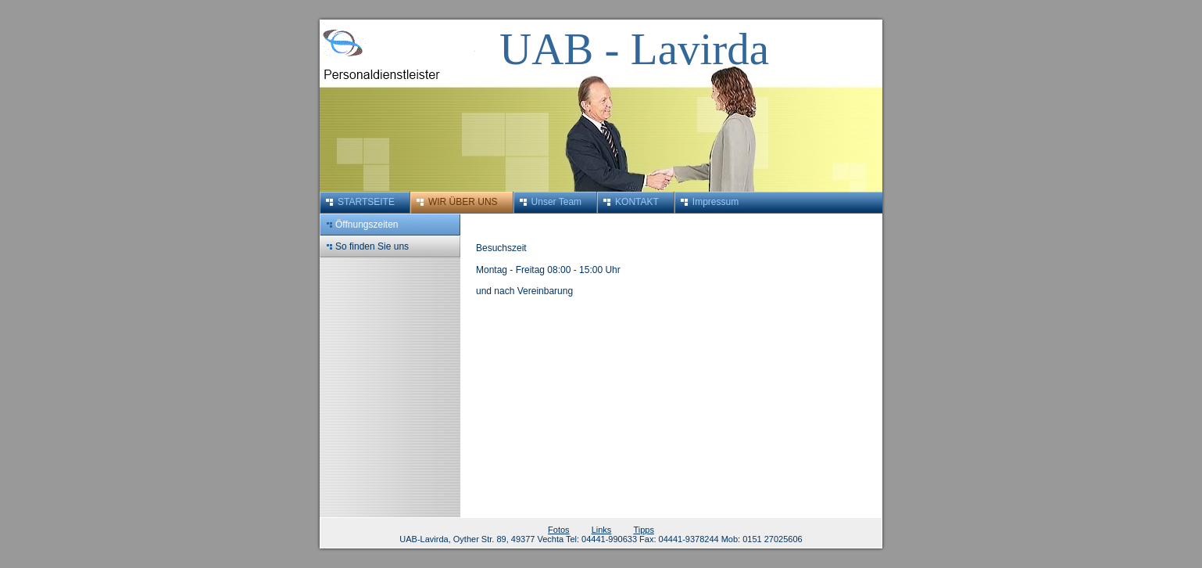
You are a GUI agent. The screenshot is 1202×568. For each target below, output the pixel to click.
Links (602, 529)
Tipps (643, 529)
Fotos (559, 529)
